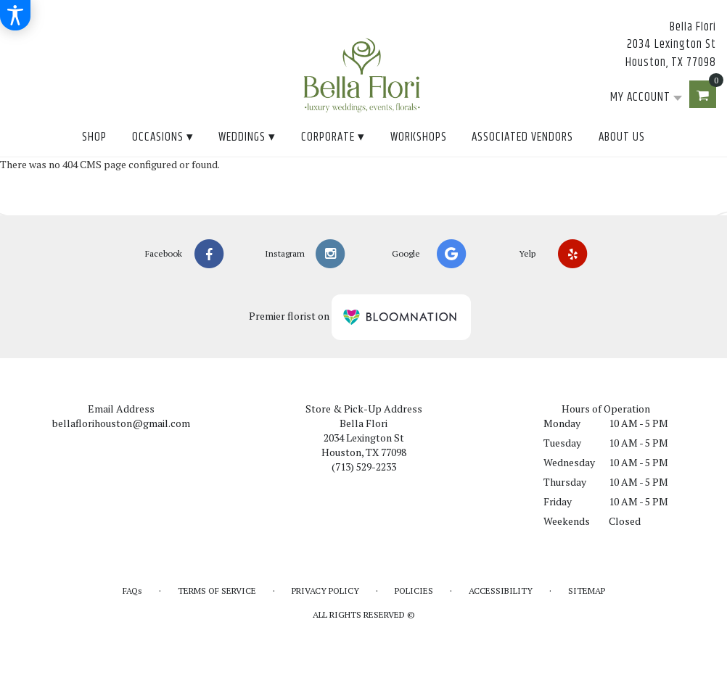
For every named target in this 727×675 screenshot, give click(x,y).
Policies (414, 590)
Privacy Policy (325, 590)
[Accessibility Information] (15, 15)
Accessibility (501, 590)
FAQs (132, 590)
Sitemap (586, 590)
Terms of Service (217, 590)
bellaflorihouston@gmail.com (121, 423)
